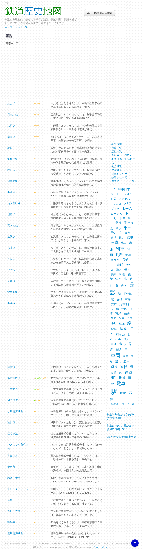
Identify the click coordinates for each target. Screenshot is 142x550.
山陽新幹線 (13, 203)
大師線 (11, 125)
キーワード (11, 27)
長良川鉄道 (13, 511)
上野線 (11, 269)
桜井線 (11, 247)
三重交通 (12, 389)
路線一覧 (116, 147)
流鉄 (10, 500)
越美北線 (12, 181)
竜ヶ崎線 (12, 225)
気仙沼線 (12, 158)
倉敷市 (11, 466)
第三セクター (119, 173)
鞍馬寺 (11, 522)
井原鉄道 (12, 455)
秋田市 (11, 169)
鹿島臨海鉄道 (15, 533)
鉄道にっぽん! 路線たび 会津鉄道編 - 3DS (120, 426)
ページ (23, 27)
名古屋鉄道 (13, 378)
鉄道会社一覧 (119, 177)
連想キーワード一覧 (123, 181)
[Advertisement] (54, 73)
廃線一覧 (116, 151)
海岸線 (11, 192)
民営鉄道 (116, 169)
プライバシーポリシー (100, 547)
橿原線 (11, 214)
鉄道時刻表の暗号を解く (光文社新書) (121, 415)
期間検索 (116, 144)
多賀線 (11, 258)
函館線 (11, 136)
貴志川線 (12, 114)
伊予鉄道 (12, 400)
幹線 (10, 147)
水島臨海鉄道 (15, 411)
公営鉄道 (116, 166)
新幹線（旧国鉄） (121, 155)
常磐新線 (12, 292)
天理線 (11, 280)
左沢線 (11, 236)
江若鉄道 (12, 433)
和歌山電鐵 (13, 477)
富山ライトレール (17, 488)
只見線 (11, 103)
